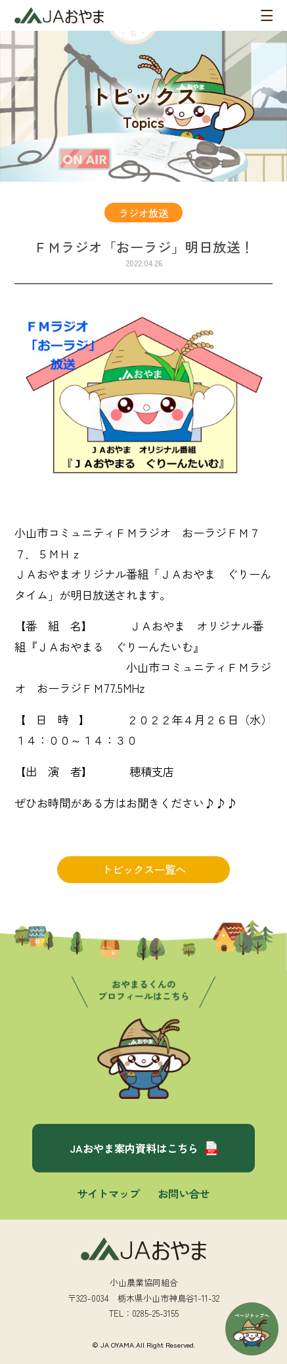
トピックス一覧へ (144, 869)
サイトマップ (108, 1193)
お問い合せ (184, 1193)
